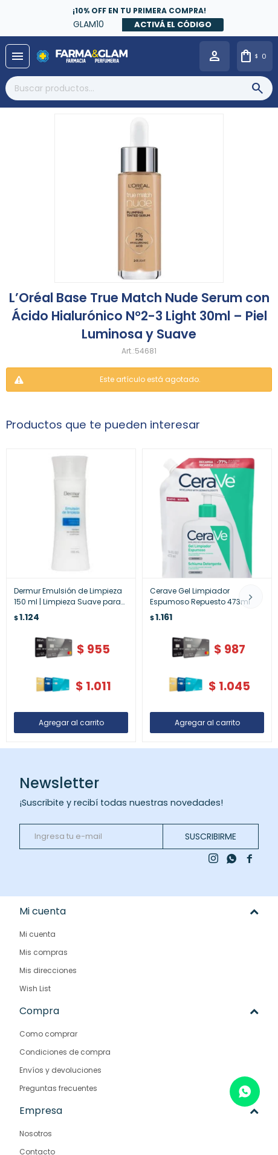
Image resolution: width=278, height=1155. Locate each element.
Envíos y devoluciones (60, 1070)
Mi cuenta (37, 934)
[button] (251, 596)
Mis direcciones (48, 970)
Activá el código (173, 24)
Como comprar (48, 1034)
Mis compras (43, 952)
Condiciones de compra (65, 1052)
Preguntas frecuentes (58, 1088)
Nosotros (35, 1133)
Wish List (35, 988)
